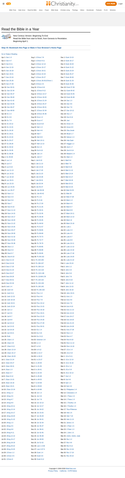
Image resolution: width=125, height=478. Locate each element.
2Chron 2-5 (40, 84)
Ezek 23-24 (70, 70)
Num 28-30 (11, 233)
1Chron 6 (10, 459)
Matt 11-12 (69, 170)
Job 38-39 (40, 190)
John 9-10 (69, 280)
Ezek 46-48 (71, 97)
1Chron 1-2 (10, 452)
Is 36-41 (39, 369)
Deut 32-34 (10, 283)
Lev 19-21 (10, 180)
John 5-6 (69, 273)
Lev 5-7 (9, 163)
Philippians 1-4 (72, 389)
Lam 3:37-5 (41, 449)
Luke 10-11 (70, 243)
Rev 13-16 (70, 449)
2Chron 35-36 (41, 114)
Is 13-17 (39, 353)
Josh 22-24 (11, 306)
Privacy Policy (53, 471)
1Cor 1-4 (70, 349)
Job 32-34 (39, 183)
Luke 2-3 (69, 230)
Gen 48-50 (10, 110)
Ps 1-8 (39, 197)
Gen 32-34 (10, 90)
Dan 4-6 (69, 104)
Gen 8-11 (9, 64)
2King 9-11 (10, 432)
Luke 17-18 (70, 253)
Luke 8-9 (69, 240)
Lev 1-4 (9, 160)
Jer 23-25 (40, 413)
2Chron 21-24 (41, 100)
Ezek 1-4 (40, 452)
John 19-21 (70, 293)
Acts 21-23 (70, 323)
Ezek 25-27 (70, 74)
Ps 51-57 (40, 227)
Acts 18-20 (70, 320)
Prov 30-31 (40, 326)
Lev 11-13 (10, 170)
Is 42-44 (39, 373)
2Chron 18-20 (41, 97)
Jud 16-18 (10, 330)
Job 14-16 (39, 167)
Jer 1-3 (39, 393)
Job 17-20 (39, 170)
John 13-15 (69, 286)
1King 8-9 (10, 403)
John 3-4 (69, 270)
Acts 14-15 (70, 313)
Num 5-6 (10, 200)
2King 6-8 (10, 429)
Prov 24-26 (40, 320)
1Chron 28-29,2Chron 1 (44, 80)
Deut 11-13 (10, 260)
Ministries (113, 10)
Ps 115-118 (40, 270)
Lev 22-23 (10, 183)
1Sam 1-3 (10, 339)
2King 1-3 (10, 422)
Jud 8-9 (9, 320)
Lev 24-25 (10, 187)
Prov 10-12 (40, 303)
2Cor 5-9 (69, 369)
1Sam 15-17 (11, 353)
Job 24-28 (39, 177)
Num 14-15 (11, 213)
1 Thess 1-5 (71, 396)
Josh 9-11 (10, 293)
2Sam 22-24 (11, 389)
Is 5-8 (39, 346)
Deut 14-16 (10, 263)
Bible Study (54, 10)
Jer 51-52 (40, 442)
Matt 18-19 (69, 180)
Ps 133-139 (40, 283)
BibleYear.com (71, 468)
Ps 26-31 (40, 210)
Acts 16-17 (70, 316)
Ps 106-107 (40, 263)
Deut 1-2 (10, 246)
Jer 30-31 (40, 419)
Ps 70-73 (40, 237)
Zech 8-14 (70, 150)
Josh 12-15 (11, 296)
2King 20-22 (11, 446)
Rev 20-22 (70, 456)
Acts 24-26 (70, 326)
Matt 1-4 (69, 157)
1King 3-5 (10, 396)
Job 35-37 (39, 187)
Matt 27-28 (70, 197)
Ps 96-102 (40, 256)
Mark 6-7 (69, 207)
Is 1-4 (39, 343)
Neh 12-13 (40, 144)
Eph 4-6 (69, 386)
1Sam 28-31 (10, 366)
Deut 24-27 (10, 273)
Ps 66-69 (40, 233)
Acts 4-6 (69, 300)
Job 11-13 (39, 163)
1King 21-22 (11, 419)
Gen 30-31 (10, 87)
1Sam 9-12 (11, 346)
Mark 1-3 (69, 200)
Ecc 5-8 (39, 333)
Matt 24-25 (70, 190)
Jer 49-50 (40, 439)
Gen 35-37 (10, 94)
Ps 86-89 (40, 250)
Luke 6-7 (69, 237)
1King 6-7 (10, 399)
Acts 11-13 (70, 310)
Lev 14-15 (10, 173)
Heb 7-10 (70, 416)
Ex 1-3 (9, 114)
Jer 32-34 (40, 422)
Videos (82, 10)
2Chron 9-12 (41, 90)
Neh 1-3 (39, 127)
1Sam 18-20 (11, 356)
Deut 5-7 (10, 253)
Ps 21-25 (40, 207)
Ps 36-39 (40, 217)
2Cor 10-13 (69, 373)
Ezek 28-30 (70, 77)
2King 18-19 (11, 442)
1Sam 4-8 (10, 343)
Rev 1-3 (69, 439)
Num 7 (9, 203)
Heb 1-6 (69, 413)
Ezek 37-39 (71, 87)
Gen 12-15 (9, 67)
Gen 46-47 (10, 107)
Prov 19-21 (40, 313)
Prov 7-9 (39, 300)
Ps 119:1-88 (40, 273)
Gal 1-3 (68, 376)
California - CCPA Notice (68, 471)
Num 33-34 (11, 240)
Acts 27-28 (70, 330)
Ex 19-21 (10, 134)
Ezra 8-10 (40, 124)
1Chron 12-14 (41, 64)
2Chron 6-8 (41, 87)
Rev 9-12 (70, 446)
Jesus (40, 10)
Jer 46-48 (40, 436)
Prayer (47, 10)
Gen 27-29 (9, 84)
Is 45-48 (39, 376)
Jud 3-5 (9, 313)
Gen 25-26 (9, 80)
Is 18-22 (39, 356)
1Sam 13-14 (11, 349)
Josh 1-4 (9, 286)
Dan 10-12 (70, 110)
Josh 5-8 (10, 290)
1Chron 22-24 (41, 74)
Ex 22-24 (10, 137)
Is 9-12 (39, 349)
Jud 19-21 (10, 333)
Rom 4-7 (69, 336)
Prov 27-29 (40, 323)
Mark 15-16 (70, 223)
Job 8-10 (39, 160)
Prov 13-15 (40, 306)
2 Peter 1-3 (70, 429)
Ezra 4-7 (40, 120)
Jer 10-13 (40, 403)
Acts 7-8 (69, 303)
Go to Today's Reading (9, 54)
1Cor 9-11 (69, 356)
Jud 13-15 (10, 326)
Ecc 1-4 (39, 330)
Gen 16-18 (9, 70)
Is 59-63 (39, 386)
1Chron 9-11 (40, 61)
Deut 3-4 (10, 250)
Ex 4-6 (9, 117)
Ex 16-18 (10, 130)
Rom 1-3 (69, 333)
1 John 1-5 (70, 432)
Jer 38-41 (40, 429)
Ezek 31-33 (70, 80)
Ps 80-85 (40, 246)
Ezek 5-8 (40, 456)
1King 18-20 (11, 416)
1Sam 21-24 (10, 359)
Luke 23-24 (69, 263)
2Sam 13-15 (10, 379)
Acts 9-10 (69, 306)
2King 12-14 (11, 436)
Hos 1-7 (69, 114)
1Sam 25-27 (10, 363)
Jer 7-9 (39, 399)
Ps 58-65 (40, 230)
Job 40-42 (40, 193)
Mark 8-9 (69, 210)
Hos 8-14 (70, 117)
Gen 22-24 (9, 77)
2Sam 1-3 (9, 369)
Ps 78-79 (40, 243)
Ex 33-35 (10, 150)
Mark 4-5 (69, 203)
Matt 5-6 (68, 160)
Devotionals (90, 10)
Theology (75, 10)
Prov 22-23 (40, 316)
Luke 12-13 (70, 246)
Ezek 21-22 (70, 67)
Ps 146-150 (41, 290)
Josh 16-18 (11, 300)
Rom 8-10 (70, 339)
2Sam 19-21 (10, 386)
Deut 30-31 (10, 280)
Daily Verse (21, 10)
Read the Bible (32, 10)
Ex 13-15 (10, 127)
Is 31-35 (39, 366)
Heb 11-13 (70, 419)
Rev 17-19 (70, 452)
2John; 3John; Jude (73, 436)
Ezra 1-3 (40, 117)
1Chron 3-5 (10, 456)
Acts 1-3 (69, 296)
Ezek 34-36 (70, 84)
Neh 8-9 (39, 137)
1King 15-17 (11, 413)
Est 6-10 (40, 150)
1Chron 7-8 (40, 57)
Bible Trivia (12, 10)
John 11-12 (69, 283)
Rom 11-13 (70, 343)
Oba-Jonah (70, 130)
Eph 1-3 (68, 383)
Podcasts (99, 10)
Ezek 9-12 (40, 459)
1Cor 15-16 (69, 363)
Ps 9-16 (39, 200)
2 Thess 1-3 (71, 399)
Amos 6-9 (70, 127)
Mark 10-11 (70, 213)
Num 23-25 (11, 227)
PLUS (106, 10)
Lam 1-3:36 (41, 446)
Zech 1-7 (70, 147)
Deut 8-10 (10, 256)
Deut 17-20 (10, 266)
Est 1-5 (39, 147)
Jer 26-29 (40, 416)
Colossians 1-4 (72, 393)
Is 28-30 (39, 363)
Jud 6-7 (9, 316)
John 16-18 (69, 290)
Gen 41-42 (10, 100)
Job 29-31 (39, 180)
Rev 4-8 (69, 442)
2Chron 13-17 (41, 94)
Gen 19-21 (9, 74)
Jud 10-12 (10, 323)
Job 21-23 (39, 173)
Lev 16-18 (10, 177)
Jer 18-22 (40, 409)
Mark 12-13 (70, 217)
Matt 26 (68, 193)
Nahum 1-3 (70, 137)
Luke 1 (68, 227)
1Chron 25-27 (41, 77)
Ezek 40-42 (71, 90)
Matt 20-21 (69, 183)
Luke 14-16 (70, 250)
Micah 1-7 (70, 134)
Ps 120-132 (40, 280)
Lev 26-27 (10, 190)
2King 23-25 (11, 449)
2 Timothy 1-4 (71, 406)
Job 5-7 (39, 157)
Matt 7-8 (68, 163)
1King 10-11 (11, 406)
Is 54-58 (39, 383)
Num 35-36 (11, 243)
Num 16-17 (11, 217)
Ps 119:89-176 (41, 276)
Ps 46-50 (40, 223)
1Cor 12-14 (69, 359)
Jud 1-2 (9, 310)
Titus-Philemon (71, 409)
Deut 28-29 (10, 276)
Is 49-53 (39, 379)
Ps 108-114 (40, 266)
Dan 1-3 (69, 100)
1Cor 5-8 (70, 353)
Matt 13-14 (69, 173)
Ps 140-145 (40, 286)
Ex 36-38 (10, 154)
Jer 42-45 (40, 432)
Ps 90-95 (40, 253)
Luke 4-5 (69, 233)
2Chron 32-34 (41, 110)
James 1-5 (70, 422)
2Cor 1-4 (69, 366)
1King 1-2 (10, 393)
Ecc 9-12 (40, 336)
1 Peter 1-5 (70, 426)
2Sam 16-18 (10, 383)
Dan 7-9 (69, 107)
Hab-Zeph (70, 140)
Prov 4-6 (39, 296)
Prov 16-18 (40, 310)
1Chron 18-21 (41, 70)
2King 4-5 (10, 426)
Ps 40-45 (40, 220)
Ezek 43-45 (71, 94)
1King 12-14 (11, 409)
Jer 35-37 (40, 426)
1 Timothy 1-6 (71, 403)
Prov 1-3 (39, 293)
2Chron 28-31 (41, 107)
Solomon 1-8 (41, 339)
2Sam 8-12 (9, 376)
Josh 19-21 (11, 303)
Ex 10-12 (10, 124)
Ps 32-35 (40, 213)
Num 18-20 (11, 220)
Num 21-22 (11, 223)
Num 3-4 (10, 197)
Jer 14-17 (40, 406)
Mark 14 (69, 220)
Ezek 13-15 (70, 57)
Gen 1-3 (9, 57)
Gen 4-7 (9, 61)
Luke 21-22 (70, 260)
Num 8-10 (10, 207)
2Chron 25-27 (41, 104)
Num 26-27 (11, 230)
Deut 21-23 (10, 270)
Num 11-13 (11, 210)
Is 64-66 (39, 389)
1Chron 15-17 (41, 67)
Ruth (8, 336)
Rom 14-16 (70, 346)
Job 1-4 (39, 154)
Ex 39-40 (10, 157)
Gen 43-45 (10, 104)
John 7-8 (69, 276)
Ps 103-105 (40, 260)
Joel (68, 120)
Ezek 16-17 (70, 61)
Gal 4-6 (68, 379)
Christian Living (65, 10)
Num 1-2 (10, 193)
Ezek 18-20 (70, 64)
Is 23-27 (39, 359)
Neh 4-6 (39, 130)
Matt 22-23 (69, 187)
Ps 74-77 (40, 240)
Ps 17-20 (40, 203)
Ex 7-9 (9, 120)
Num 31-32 (11, 237)
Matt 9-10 (68, 167)
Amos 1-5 (70, 124)
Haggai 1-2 (70, 144)
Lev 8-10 (10, 167)
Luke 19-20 (70, 256)
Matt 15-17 (69, 177)
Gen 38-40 (10, 97)
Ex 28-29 (10, 144)
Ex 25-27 (10, 140)
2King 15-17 (11, 439)
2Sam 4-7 (9, 373)
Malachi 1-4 (71, 154)
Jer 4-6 (39, 396)
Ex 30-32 (10, 147)
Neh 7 (39, 134)
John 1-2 (69, 266)
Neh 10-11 (40, 140)
